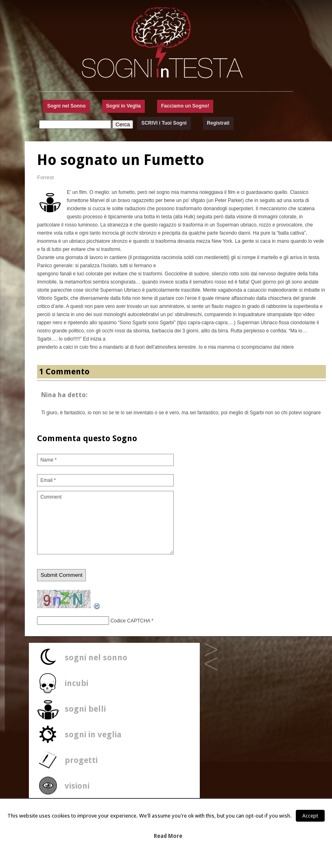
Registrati (218, 123)
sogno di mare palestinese (211, 650)
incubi (76, 683)
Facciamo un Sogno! (185, 106)
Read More (168, 836)
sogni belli (85, 709)
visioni (77, 786)
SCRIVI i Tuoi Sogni (163, 123)
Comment (105, 522)
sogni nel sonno (96, 657)
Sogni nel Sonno (66, 106)
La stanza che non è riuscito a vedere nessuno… (211, 664)
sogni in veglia (93, 734)
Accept (310, 816)
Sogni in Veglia (123, 106)
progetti (81, 760)
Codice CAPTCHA (130, 621)
